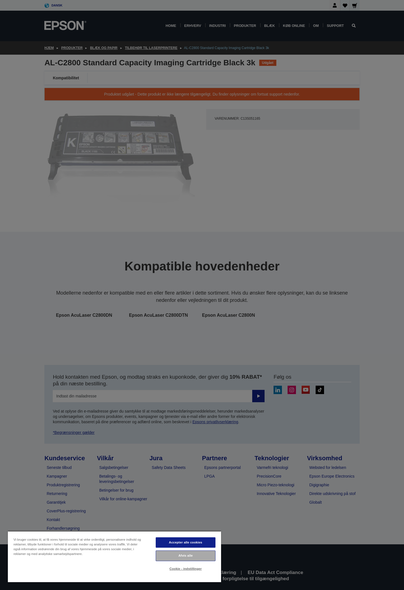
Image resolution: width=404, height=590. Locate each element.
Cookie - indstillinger (185, 568)
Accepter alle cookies (185, 542)
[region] (114, 556)
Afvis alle (185, 555)
